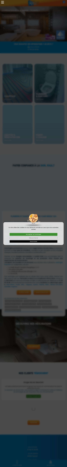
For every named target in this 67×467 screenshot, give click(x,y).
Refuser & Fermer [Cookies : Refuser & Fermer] (33, 238)
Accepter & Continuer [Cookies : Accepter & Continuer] (33, 234)
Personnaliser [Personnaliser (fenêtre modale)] (33, 241)
